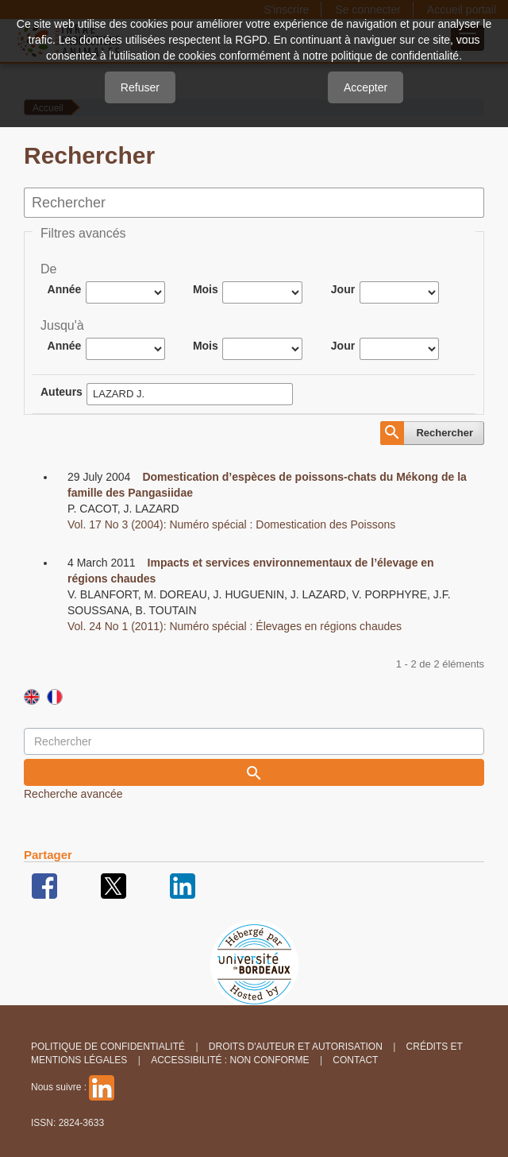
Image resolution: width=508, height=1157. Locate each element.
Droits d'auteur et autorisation (296, 1046)
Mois (205, 289)
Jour (343, 289)
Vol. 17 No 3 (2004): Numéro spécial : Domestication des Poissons (231, 524)
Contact (355, 1060)
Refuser (140, 87)
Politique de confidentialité (108, 1046)
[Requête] (254, 741)
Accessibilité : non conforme (230, 1060)
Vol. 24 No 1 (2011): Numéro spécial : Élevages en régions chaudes (234, 626)
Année (65, 289)
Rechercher (444, 433)
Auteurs (61, 391)
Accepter (365, 87)
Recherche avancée (73, 793)
